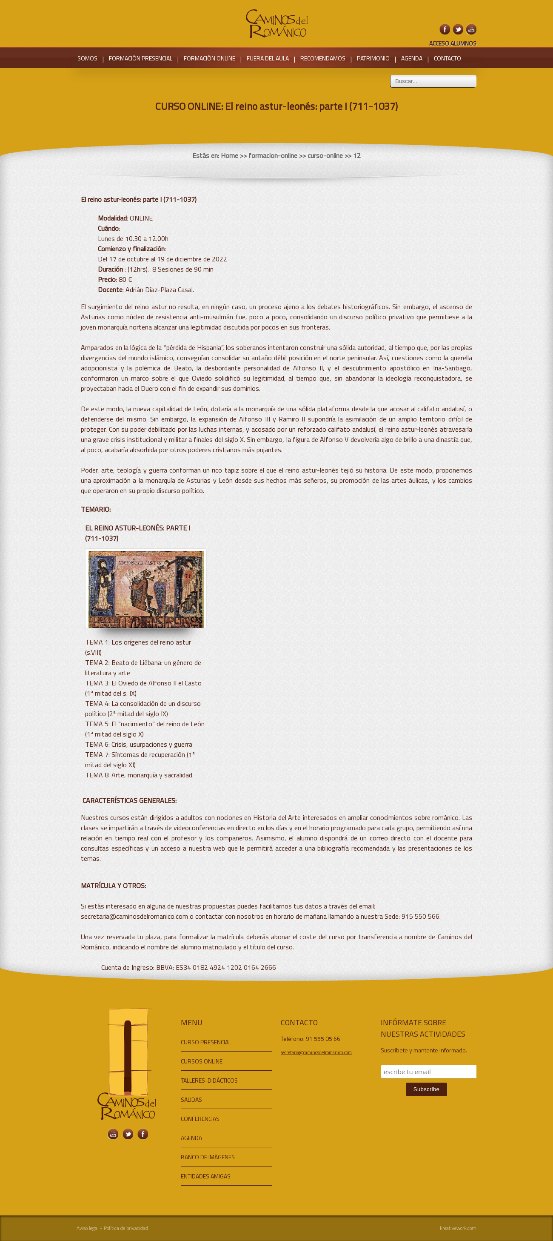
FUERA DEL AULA (268, 58)
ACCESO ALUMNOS (452, 43)
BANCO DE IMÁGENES (208, 1156)
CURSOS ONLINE (201, 1061)
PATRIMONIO (373, 58)
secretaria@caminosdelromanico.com (316, 1052)
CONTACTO (447, 58)
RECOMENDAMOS (322, 58)
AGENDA (411, 58)
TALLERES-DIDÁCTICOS (209, 1080)
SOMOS (87, 58)
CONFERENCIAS (200, 1118)
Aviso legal (88, 1228)
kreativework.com (458, 1228)
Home (229, 155)
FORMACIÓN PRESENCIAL (140, 58)
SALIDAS (191, 1099)
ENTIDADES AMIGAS (206, 1176)
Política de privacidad (126, 1228)
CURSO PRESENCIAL (206, 1042)
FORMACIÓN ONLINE (209, 58)
